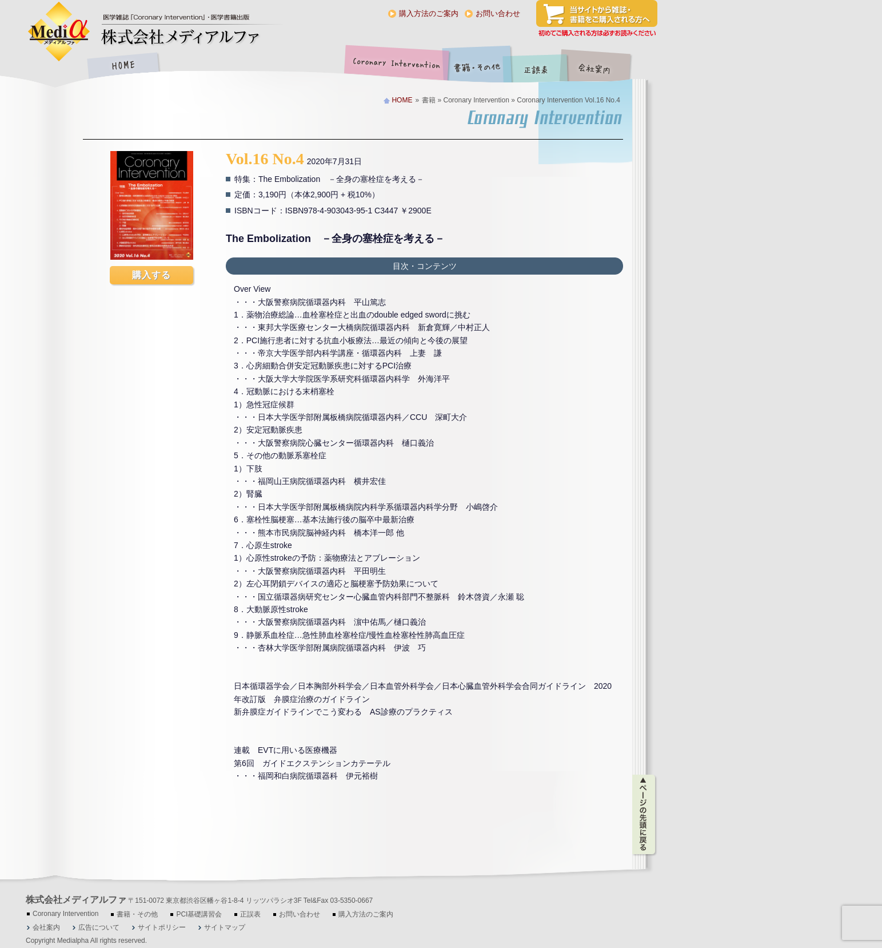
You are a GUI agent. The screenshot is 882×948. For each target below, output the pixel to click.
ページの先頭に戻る (644, 814)
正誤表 (537, 66)
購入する (151, 275)
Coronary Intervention (394, 66)
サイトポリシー (162, 927)
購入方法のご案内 (428, 13)
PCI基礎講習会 (199, 914)
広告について (98, 927)
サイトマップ (224, 927)
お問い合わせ (498, 13)
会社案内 (603, 66)
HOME (123, 66)
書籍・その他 (477, 66)
